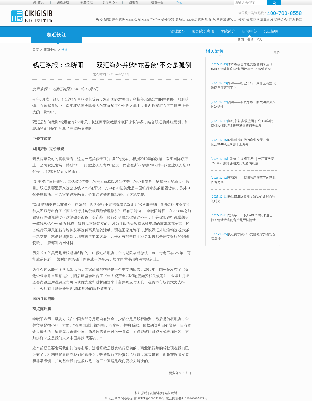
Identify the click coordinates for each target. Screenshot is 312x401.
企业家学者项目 (173, 20)
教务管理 (86, 2)
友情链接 (156, 393)
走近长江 (295, 20)
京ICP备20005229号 (151, 398)
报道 (250, 39)
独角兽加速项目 (225, 20)
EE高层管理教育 (199, 20)
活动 (260, 39)
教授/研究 (103, 20)
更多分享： (177, 373)
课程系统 (63, 2)
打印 (189, 373)
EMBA (155, 19)
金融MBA (141, 20)
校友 (241, 20)
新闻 (241, 39)
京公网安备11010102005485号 (186, 398)
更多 (276, 52)
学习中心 (110, 2)
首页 (41, 2)
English (181, 2)
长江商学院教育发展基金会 (267, 20)
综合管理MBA (123, 20)
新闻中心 (249, 31)
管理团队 (177, 31)
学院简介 (228, 31)
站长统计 (171, 393)
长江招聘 (270, 31)
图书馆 (133, 2)
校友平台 (157, 2)
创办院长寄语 (203, 31)
